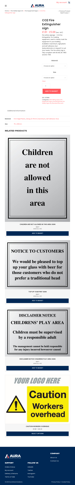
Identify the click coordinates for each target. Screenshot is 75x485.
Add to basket (52, 91)
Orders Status (10, 467)
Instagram (31, 473)
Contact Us (54, 461)
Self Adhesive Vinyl (52, 119)
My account (61, 2)
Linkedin (30, 467)
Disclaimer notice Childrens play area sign (37, 359)
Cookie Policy (66, 482)
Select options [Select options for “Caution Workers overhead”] (38, 434)
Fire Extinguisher (57, 102)
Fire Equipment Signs (31, 11)
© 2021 (7, 482)
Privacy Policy (55, 482)
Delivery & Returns (11, 473)
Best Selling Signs (54, 100)
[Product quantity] (46, 86)
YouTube (31, 477)
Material (54, 60)
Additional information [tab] (16, 111)
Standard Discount (57, 103)
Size (54, 72)
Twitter (30, 470)
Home (7, 11)
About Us (53, 457)
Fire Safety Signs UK (17, 11)
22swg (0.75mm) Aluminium (36, 119)
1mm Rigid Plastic (19, 119)
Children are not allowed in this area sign (37, 225)
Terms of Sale (10, 477)
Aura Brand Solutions (15, 482)
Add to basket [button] (37, 234)
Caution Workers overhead (37, 427)
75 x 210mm (18, 124)
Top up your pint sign (38, 292)
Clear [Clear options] (44, 81)
